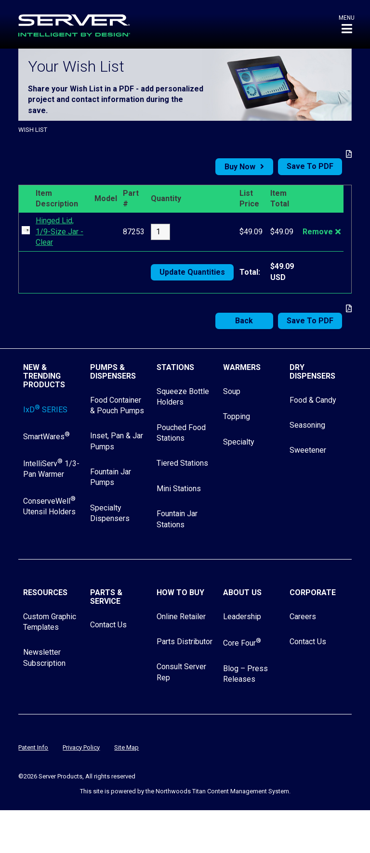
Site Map (126, 747)
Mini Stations (179, 488)
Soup (231, 391)
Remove (318, 231)
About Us (242, 592)
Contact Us (108, 624)
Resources (45, 592)
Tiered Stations (182, 463)
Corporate (313, 592)
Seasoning (307, 425)
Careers (303, 616)
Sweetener (308, 450)
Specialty (238, 441)
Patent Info (33, 747)
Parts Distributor (184, 641)
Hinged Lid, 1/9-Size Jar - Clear (59, 231)
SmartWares (46, 436)
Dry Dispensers (312, 372)
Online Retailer (181, 616)
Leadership (242, 616)
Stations (175, 367)
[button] (346, 24)
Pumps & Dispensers (113, 372)
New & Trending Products (44, 376)
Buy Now (240, 166)
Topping (236, 416)
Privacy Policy (81, 747)
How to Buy (180, 592)
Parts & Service (106, 597)
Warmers (242, 367)
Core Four (242, 643)
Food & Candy (313, 400)
